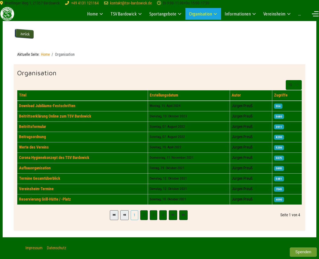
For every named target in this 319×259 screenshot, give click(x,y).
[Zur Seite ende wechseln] (183, 215)
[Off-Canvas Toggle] (315, 13)
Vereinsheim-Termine (36, 189)
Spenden (303, 252)
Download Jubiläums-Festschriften (47, 106)
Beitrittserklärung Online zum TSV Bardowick (55, 116)
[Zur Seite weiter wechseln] (173, 215)
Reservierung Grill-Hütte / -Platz (45, 199)
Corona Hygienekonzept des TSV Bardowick (54, 157)
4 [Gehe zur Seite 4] (163, 215)
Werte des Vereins (34, 147)
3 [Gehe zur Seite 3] (153, 215)
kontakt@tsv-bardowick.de (131, 3)
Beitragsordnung (32, 137)
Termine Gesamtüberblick (39, 178)
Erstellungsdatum (164, 95)
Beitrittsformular (32, 126)
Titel (22, 95)
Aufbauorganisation (35, 168)
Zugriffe (281, 95)
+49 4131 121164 (85, 3)
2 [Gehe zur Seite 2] (144, 215)
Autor (236, 95)
